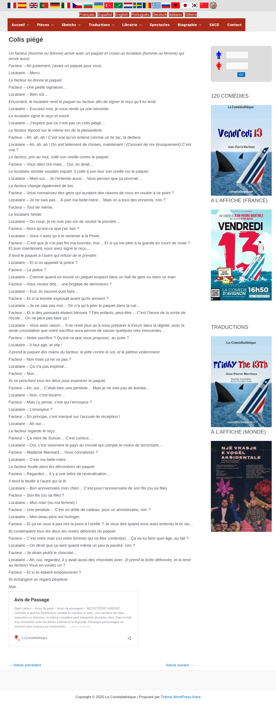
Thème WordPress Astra (181, 697)
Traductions (99, 24)
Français (87, 14)
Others (191, 14)
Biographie (184, 24)
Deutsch (159, 14)
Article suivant (180, 665)
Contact (228, 25)
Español (105, 14)
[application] (26, 24)
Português (141, 14)
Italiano (175, 14)
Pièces (44, 24)
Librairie (128, 24)
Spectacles (156, 25)
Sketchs (69, 24)
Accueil (20, 24)
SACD (208, 25)
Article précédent (25, 665)
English (122, 14)
